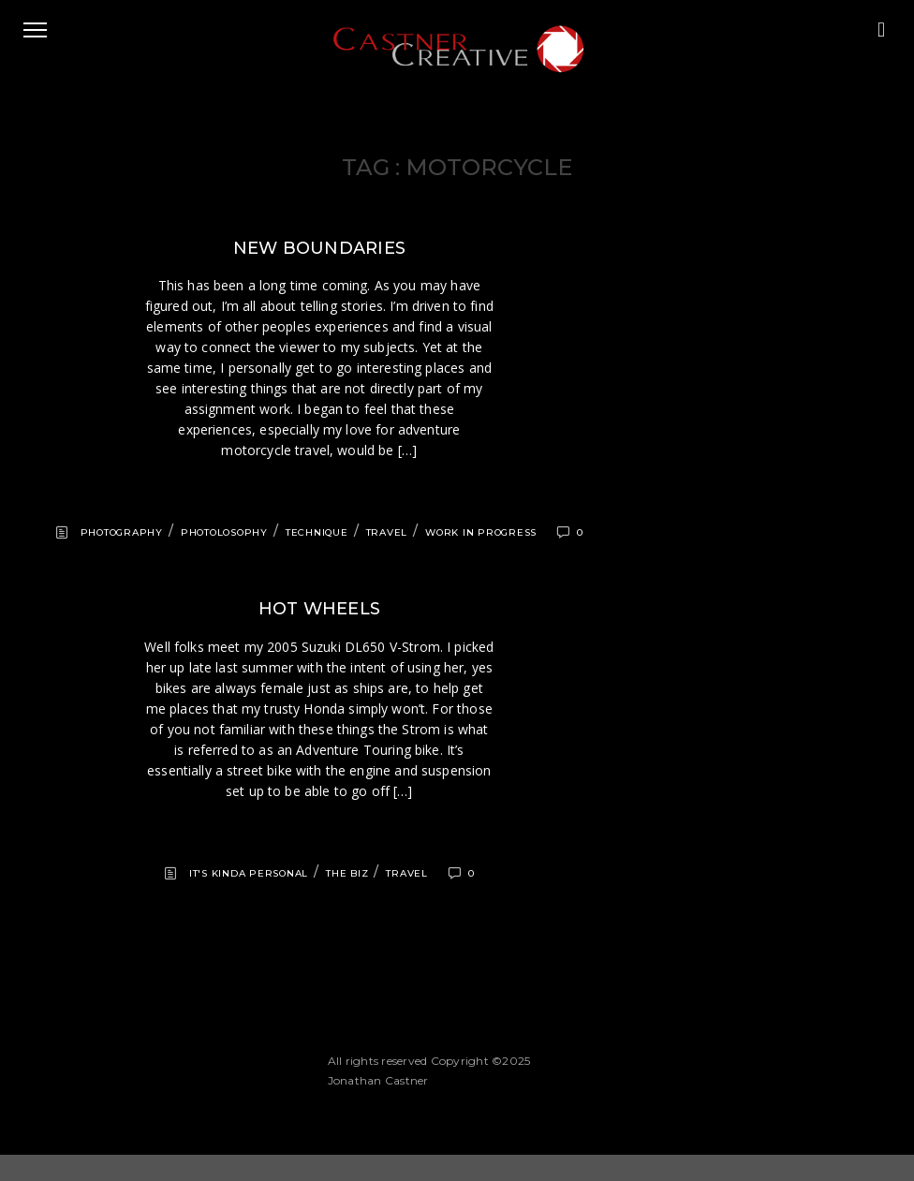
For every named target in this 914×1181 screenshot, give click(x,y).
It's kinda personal (248, 873)
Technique (317, 532)
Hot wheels (319, 608)
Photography (122, 532)
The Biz (347, 873)
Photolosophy (224, 532)
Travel (387, 532)
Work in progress (481, 532)
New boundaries (319, 248)
